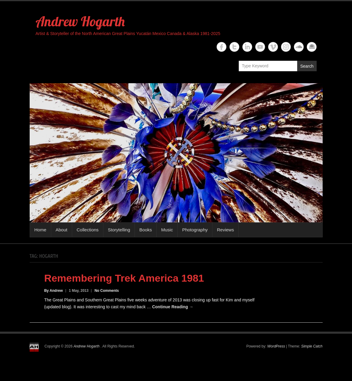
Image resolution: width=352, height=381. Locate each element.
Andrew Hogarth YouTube (260, 47)
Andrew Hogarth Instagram (286, 47)
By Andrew (53, 291)
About (61, 229)
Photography (195, 229)
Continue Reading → (173, 306)
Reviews (225, 229)
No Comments (106, 291)
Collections (88, 229)
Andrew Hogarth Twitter (234, 47)
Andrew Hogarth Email (312, 47)
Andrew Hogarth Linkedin (247, 47)
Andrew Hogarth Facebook (221, 47)
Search (306, 66)
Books (145, 229)
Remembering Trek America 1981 (124, 278)
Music (167, 229)
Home (40, 229)
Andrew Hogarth (80, 21)
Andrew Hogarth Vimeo (273, 47)
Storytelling (119, 229)
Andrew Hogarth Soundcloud (299, 47)
